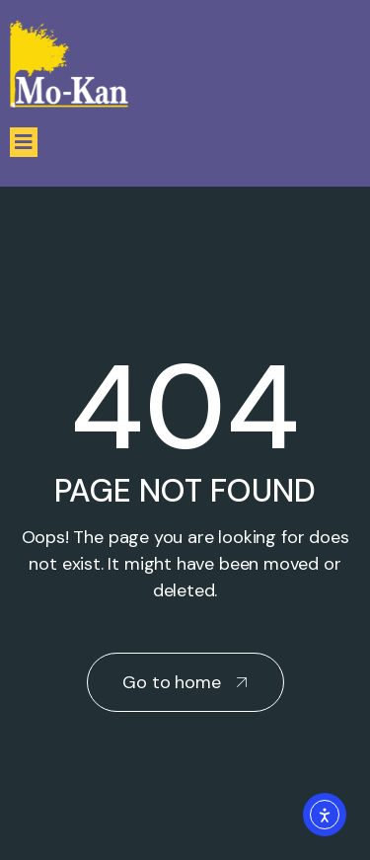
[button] (23, 142)
